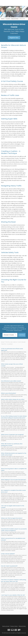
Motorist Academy (14, 620)
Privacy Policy (14, 626)
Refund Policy (22, 626)
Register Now (14, 38)
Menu (26, 3)
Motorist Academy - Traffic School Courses (7, 3)
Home (2, 18)
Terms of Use (5, 626)
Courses (8, 18)
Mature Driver (14, 18)
